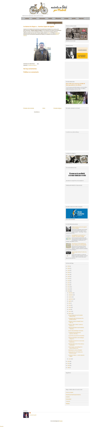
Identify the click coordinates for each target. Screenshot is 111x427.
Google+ (2, 426)
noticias (27, 18)
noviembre (71, 294)
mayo (70, 307)
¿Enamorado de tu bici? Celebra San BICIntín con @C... (75, 353)
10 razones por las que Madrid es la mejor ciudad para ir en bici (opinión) (79, 244)
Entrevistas (42, 18)
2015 (68, 286)
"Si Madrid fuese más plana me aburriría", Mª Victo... (74, 333)
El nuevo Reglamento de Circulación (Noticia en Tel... (75, 316)
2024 (68, 268)
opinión (74, 18)
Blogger (60, 421)
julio (69, 303)
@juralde (57, 33)
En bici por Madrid (69, 392)
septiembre (71, 299)
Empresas (81, 18)
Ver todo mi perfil (32, 415)
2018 (68, 280)
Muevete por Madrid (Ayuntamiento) (73, 394)
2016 (68, 284)
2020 (68, 276)
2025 (68, 266)
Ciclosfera (68, 396)
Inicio (43, 108)
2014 (68, 289)
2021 (68, 274)
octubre (70, 297)
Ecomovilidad (68, 399)
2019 (68, 278)
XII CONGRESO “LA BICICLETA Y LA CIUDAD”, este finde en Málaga (78, 236)
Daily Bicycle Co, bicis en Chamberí (75, 350)
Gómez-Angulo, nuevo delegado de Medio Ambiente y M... (75, 348)
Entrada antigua (57, 108)
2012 (68, 361)
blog (49, 33)
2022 (68, 272)
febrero (70, 313)
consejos (66, 18)
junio (70, 305)
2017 (68, 282)
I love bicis (68, 401)
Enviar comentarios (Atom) (45, 111)
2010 (68, 365)
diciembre (71, 292)
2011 (68, 363)
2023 (68, 270)
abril (70, 309)
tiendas (50, 18)
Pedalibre (68, 403)
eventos (34, 18)
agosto (70, 301)
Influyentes (58, 18)
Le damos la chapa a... (32, 65)
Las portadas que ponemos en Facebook (76, 335)
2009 (68, 367)
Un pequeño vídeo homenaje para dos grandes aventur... (75, 319)
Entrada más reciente (28, 108)
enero (70, 358)
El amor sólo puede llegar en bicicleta (75, 330)
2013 (68, 291)
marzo (70, 311)
